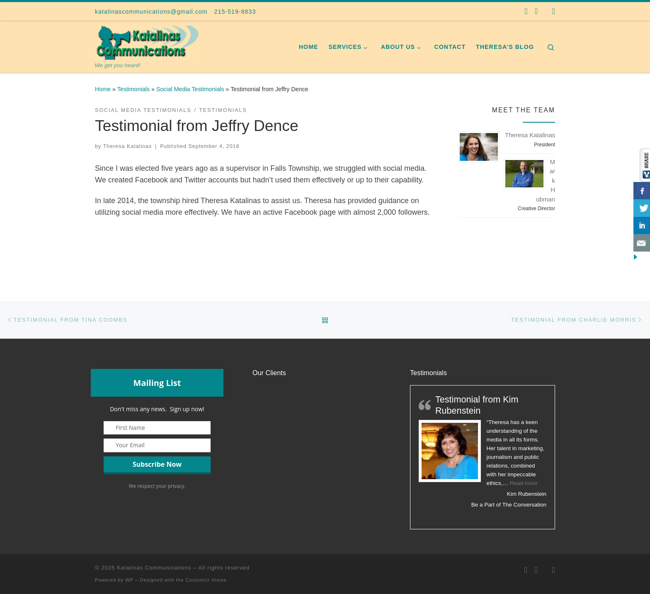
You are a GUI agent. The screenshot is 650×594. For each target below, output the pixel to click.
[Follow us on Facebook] (526, 11)
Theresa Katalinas (127, 146)
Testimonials (133, 89)
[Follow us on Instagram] (553, 11)
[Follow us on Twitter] (536, 11)
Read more (524, 483)
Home (103, 89)
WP (129, 579)
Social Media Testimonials (190, 89)
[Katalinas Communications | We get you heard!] (147, 41)
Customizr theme (206, 579)
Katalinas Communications (154, 568)
